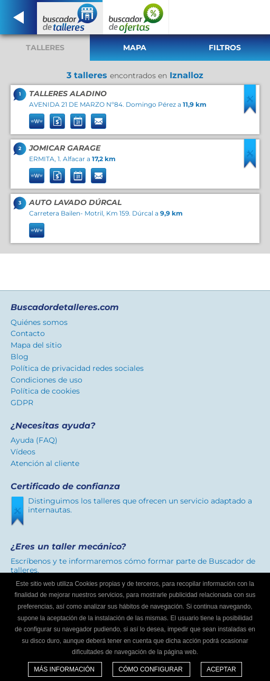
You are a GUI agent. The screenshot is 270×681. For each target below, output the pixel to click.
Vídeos (23, 451)
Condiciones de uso (46, 380)
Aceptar (221, 669)
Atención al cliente (45, 463)
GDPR (22, 402)
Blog (20, 356)
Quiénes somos (39, 322)
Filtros (225, 47)
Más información (65, 669)
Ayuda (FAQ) (34, 440)
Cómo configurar (151, 669)
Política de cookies (45, 391)
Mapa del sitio (36, 345)
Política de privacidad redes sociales (77, 368)
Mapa (134, 47)
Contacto (28, 333)
